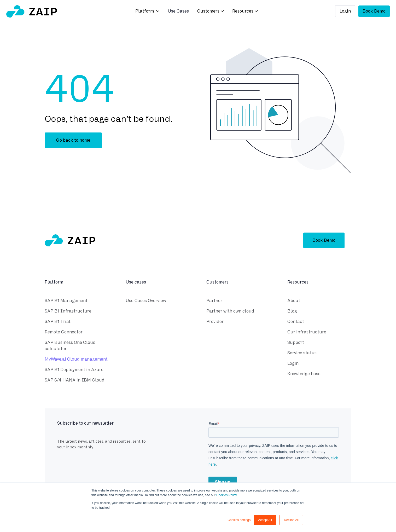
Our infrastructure (306, 332)
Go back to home (73, 140)
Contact (295, 322)
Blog (292, 311)
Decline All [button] (291, 520)
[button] (147, 11)
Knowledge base (304, 374)
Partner (214, 301)
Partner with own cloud (230, 311)
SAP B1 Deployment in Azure (74, 370)
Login (345, 11)
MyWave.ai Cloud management (76, 359)
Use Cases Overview (146, 301)
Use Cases (178, 11)
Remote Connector (64, 332)
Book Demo (374, 11)
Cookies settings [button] (239, 520)
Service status (302, 353)
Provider (215, 322)
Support (295, 343)
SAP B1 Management (66, 301)
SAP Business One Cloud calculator (70, 346)
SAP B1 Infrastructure (68, 311)
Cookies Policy (226, 495)
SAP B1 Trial (58, 322)
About (293, 301)
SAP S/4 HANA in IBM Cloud (74, 380)
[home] (31, 11)
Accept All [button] (265, 520)
